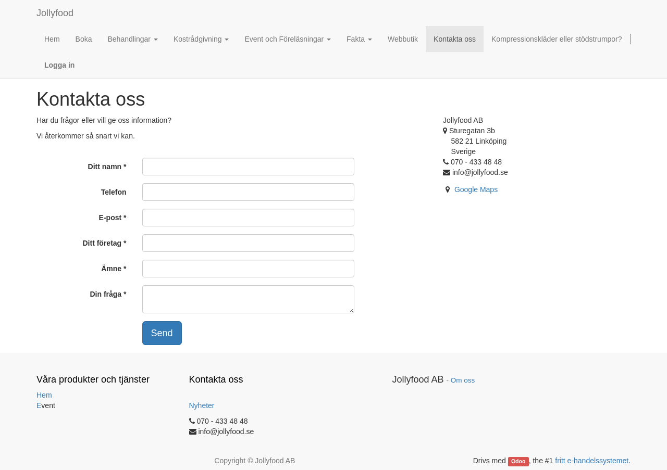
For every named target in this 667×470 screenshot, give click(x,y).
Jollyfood (54, 13)
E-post (110, 217)
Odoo (518, 461)
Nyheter (202, 405)
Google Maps (476, 189)
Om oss (463, 380)
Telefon (114, 192)
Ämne (111, 268)
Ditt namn (105, 166)
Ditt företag (101, 243)
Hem (44, 395)
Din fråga (105, 294)
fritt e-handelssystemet (591, 460)
